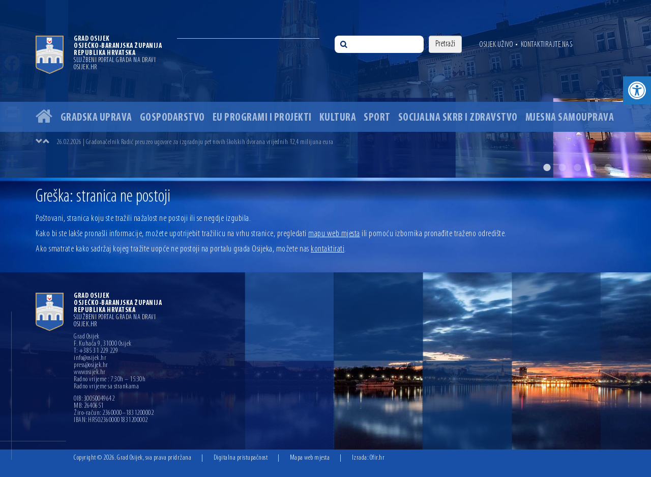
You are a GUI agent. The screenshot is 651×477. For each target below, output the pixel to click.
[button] (637, 90)
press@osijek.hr (91, 365)
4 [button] (592, 167)
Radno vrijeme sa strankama (106, 386)
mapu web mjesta (334, 234)
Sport (377, 118)
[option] (325, 89)
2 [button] (562, 167)
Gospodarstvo (172, 118)
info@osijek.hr (90, 358)
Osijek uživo (496, 45)
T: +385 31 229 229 (96, 351)
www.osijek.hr (90, 372)
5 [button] (608, 167)
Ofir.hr (377, 458)
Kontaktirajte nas (547, 45)
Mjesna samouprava (569, 118)
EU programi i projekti (262, 118)
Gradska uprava (96, 118)
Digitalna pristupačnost (241, 458)
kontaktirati (327, 249)
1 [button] (547, 167)
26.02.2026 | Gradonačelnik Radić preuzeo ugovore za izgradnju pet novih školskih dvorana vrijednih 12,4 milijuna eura (195, 142)
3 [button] (577, 167)
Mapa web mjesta (310, 458)
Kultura (338, 118)
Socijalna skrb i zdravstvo (458, 118)
